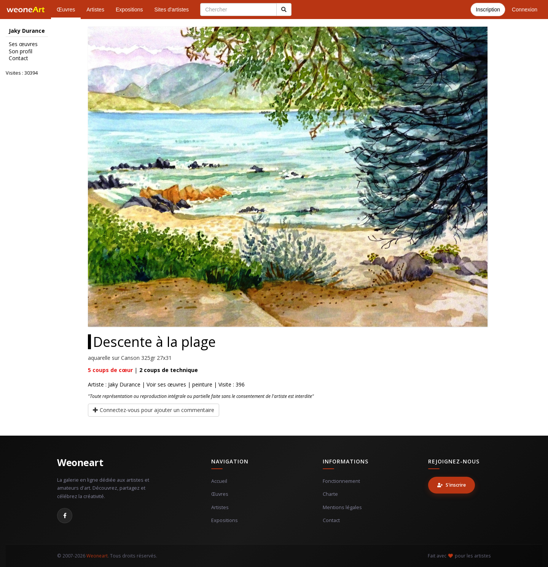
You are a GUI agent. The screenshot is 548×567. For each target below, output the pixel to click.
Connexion (524, 9)
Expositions (129, 9)
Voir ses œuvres (166, 384)
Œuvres (66, 9)
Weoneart (80, 462)
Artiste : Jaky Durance (114, 384)
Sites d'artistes (172, 9)
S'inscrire (451, 485)
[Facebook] (64, 515)
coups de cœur (110, 370)
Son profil (20, 51)
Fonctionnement (341, 481)
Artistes (95, 9)
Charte (330, 494)
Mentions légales (342, 507)
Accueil (219, 481)
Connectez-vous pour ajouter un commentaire (153, 410)
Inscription (488, 9)
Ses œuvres (23, 44)
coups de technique (168, 370)
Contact (18, 58)
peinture (202, 384)
